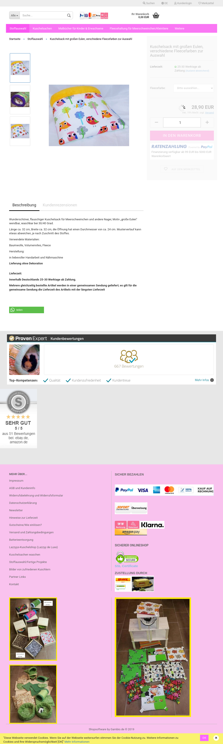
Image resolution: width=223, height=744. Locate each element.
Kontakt (14, 584)
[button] (26, 310)
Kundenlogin (183, 3)
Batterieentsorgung (21, 539)
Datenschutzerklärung (23, 503)
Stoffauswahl (18, 28)
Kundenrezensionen (60, 205)
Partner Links (17, 576)
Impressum (16, 480)
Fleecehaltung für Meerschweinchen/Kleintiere (139, 28)
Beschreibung (24, 205)
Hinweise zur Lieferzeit (23, 517)
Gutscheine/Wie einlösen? (25, 525)
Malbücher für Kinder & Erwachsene (80, 28)
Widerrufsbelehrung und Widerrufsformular (36, 495)
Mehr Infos (204, 380)
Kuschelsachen (42, 28)
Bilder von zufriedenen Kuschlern (29, 569)
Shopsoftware (97, 729)
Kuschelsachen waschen (24, 554)
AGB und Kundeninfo (22, 488)
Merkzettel (206, 3)
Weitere (179, 28)
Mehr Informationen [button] (77, 741)
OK (204, 737)
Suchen (149, 3)
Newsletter (16, 510)
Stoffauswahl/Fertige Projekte (28, 562)
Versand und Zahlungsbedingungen (31, 532)
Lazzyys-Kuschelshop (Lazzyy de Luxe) (33, 547)
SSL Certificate (126, 566)
